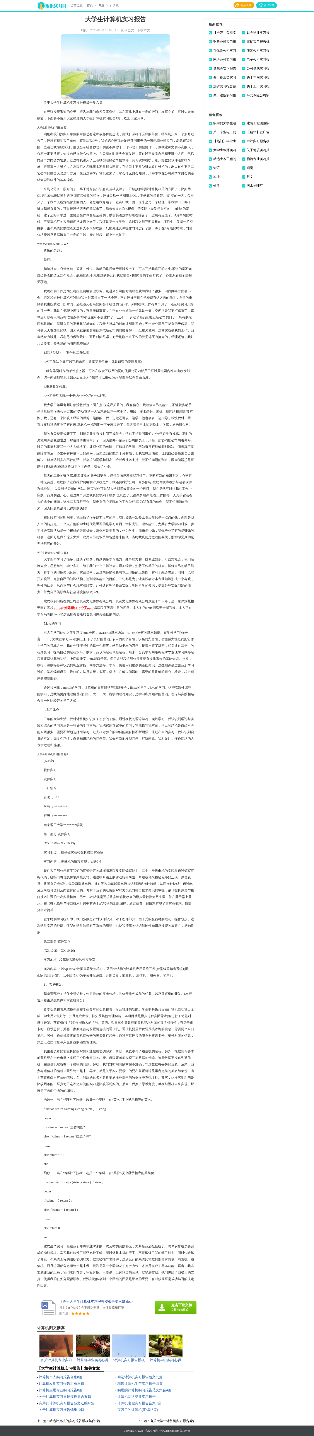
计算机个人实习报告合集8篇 (60, 1377)
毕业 (216, 177)
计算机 (114, 5)
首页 (90, 5)
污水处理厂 (255, 186)
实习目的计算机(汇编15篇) (137, 1410)
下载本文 (143, 30)
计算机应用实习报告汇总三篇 (61, 1383)
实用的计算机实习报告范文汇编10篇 (67, 1403)
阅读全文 (127, 30)
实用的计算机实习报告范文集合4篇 (144, 1390)
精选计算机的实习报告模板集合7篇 (74, 1421)
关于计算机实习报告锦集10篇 (61, 1410)
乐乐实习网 (151, 1430)
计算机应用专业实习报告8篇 (60, 1390)
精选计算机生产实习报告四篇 (140, 1383)
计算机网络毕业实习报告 (136, 1396)
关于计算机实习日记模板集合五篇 (65, 1396)
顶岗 (250, 168)
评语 (216, 168)
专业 (101, 5)
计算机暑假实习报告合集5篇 (139, 1403)
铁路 (216, 186)
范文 (250, 177)
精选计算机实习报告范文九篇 (140, 1377)
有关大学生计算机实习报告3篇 (172, 1421)
